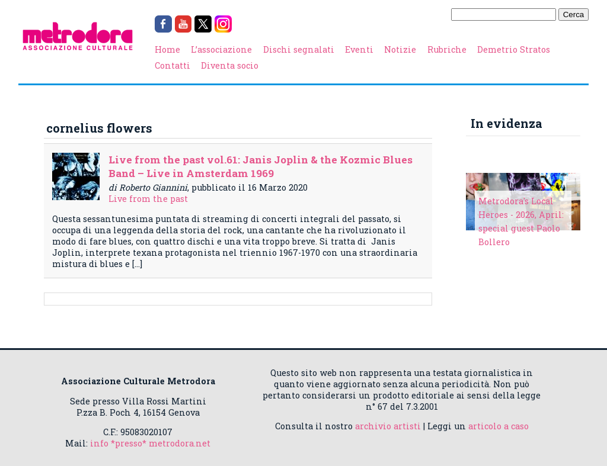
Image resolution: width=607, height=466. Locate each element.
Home (167, 49)
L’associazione (221, 49)
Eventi (359, 49)
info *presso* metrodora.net (150, 443)
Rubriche (447, 49)
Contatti (172, 65)
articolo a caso (498, 426)
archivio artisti (388, 426)
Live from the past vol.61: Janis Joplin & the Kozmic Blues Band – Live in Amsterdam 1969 (260, 166)
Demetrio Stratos (513, 49)
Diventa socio (229, 65)
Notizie (400, 49)
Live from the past (148, 198)
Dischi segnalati (298, 49)
